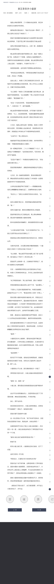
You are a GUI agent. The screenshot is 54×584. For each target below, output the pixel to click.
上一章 (15, 510)
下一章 (39, 510)
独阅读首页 (5, 2)
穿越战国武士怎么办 (13, 2)
